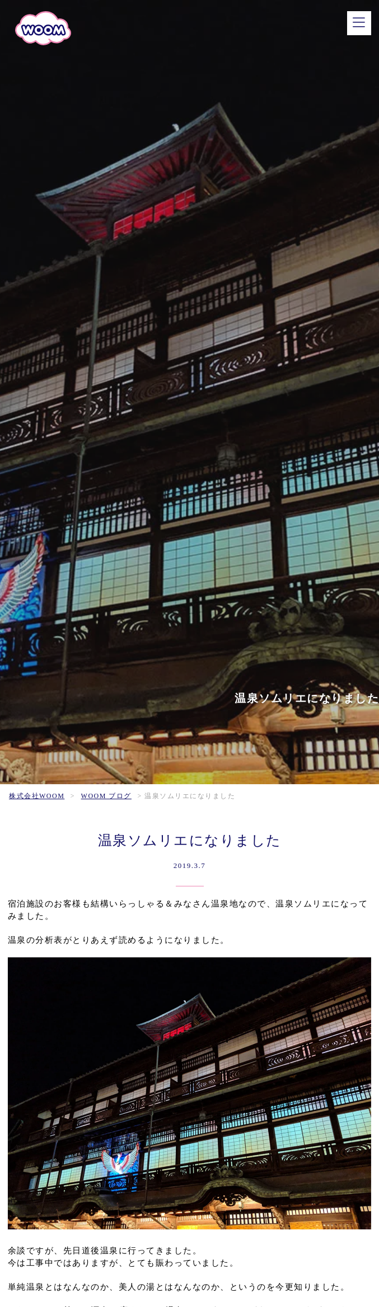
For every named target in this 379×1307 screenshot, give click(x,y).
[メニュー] (359, 23)
